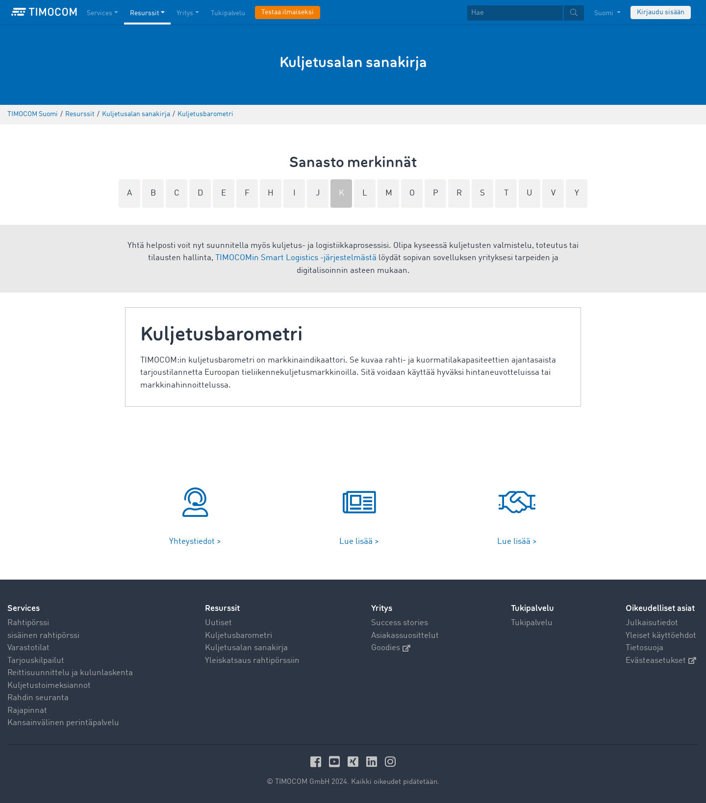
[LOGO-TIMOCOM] (44, 12)
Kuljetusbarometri (238, 636)
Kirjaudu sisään (660, 12)
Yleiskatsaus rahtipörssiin (252, 661)
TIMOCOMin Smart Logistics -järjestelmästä (296, 258)
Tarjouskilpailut (35, 661)
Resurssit (222, 608)
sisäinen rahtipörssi (43, 636)
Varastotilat (28, 648)
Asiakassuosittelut (405, 636)
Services (23, 608)
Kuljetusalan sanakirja (246, 648)
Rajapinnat (27, 710)
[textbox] (525, 13)
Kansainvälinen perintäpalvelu (63, 723)
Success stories (399, 623)
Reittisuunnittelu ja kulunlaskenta (70, 673)
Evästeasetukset (661, 661)
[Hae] (515, 13)
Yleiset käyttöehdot (661, 636)
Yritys (381, 608)
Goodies (390, 648)
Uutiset (218, 623)
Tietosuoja (644, 648)
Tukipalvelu (532, 623)
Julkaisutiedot (652, 623)
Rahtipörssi (28, 623)
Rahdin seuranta (38, 698)
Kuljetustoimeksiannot (49, 685)
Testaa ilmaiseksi (287, 12)
